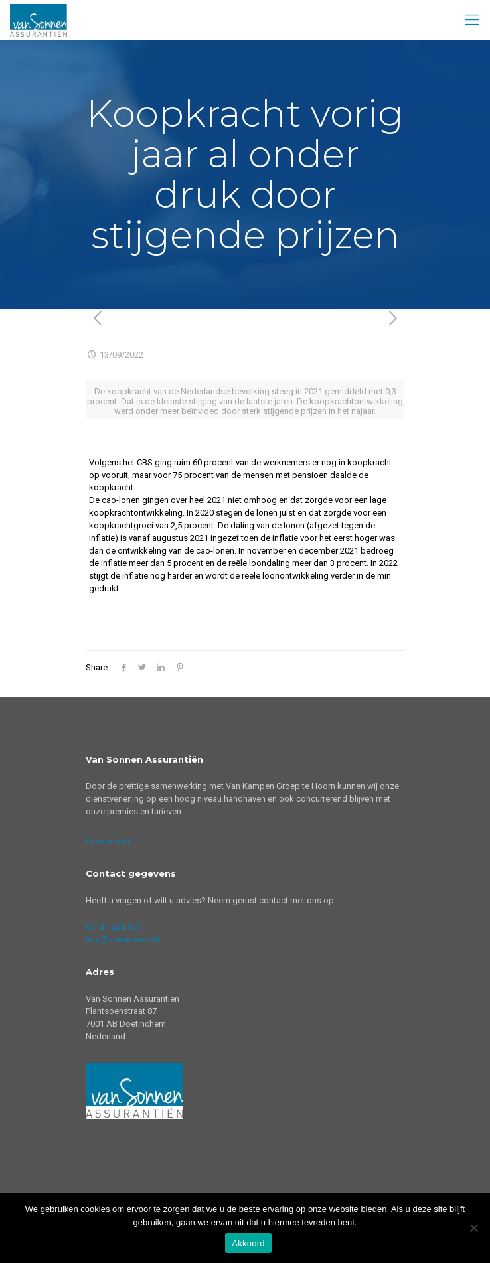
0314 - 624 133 (113, 927)
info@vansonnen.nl (122, 939)
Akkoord (248, 1243)
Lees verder (108, 841)
